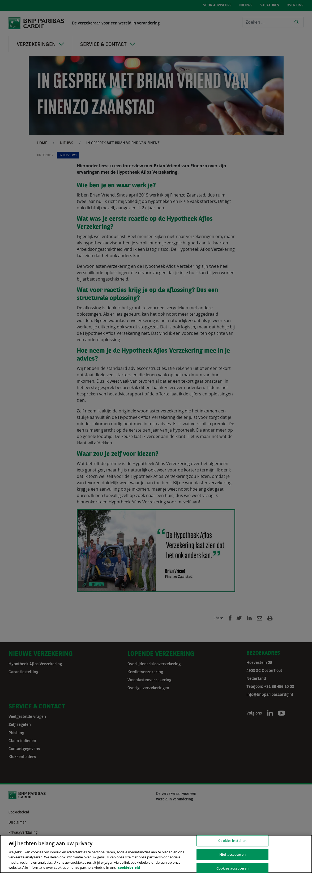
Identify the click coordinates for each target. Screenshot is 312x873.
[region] (156, 854)
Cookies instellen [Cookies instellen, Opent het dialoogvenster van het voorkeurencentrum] (232, 840)
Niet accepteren (232, 854)
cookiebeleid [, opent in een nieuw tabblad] (129, 867)
